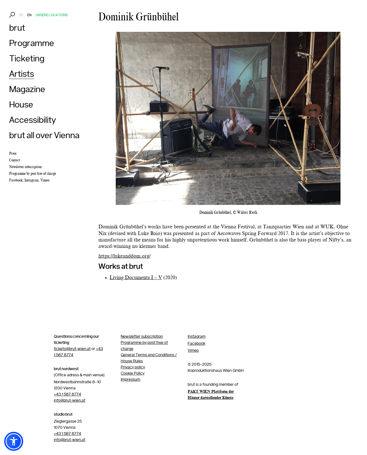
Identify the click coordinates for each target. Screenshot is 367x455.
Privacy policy (133, 367)
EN (29, 15)
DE (21, 15)
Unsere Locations (52, 15)
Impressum (130, 380)
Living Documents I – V (136, 277)
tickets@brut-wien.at (72, 349)
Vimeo (44, 180)
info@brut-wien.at (69, 401)
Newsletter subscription (142, 337)
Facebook (16, 180)
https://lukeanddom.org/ (124, 256)
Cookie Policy (132, 373)
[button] (14, 441)
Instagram (31, 180)
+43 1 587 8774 (67, 394)
